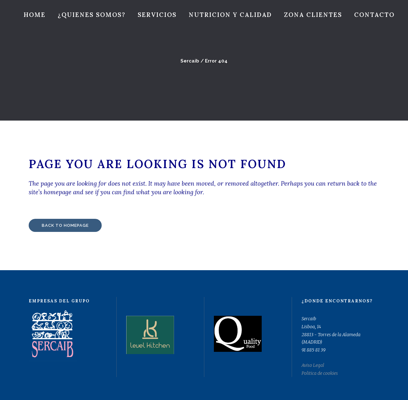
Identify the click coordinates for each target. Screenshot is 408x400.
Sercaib (189, 61)
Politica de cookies (320, 373)
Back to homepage (65, 225)
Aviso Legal (313, 365)
